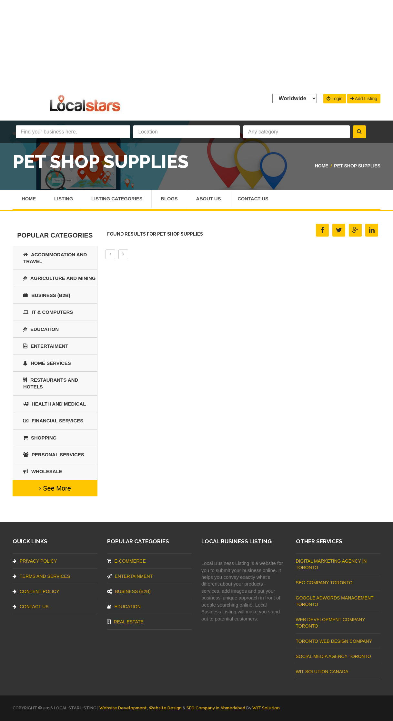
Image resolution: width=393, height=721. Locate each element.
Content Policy (36, 591)
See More (55, 488)
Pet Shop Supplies (357, 165)
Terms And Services (41, 576)
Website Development (123, 707)
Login (335, 98)
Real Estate (125, 621)
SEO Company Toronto (324, 582)
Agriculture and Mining (59, 278)
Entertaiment (45, 346)
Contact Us (258, 199)
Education (41, 329)
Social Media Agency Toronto (333, 656)
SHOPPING (39, 437)
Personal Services (53, 454)
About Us (213, 199)
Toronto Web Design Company (334, 641)
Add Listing (363, 98)
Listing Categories (119, 199)
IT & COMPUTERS (48, 312)
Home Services (47, 363)
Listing (64, 199)
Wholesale (42, 471)
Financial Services (53, 420)
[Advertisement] (196, 45)
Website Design (165, 707)
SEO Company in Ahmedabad (215, 707)
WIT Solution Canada (322, 671)
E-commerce (126, 561)
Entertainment (130, 576)
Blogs (172, 199)
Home (321, 165)
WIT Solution (266, 707)
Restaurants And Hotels (50, 383)
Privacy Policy (35, 561)
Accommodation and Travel (55, 258)
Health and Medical (54, 404)
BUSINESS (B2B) (46, 295)
